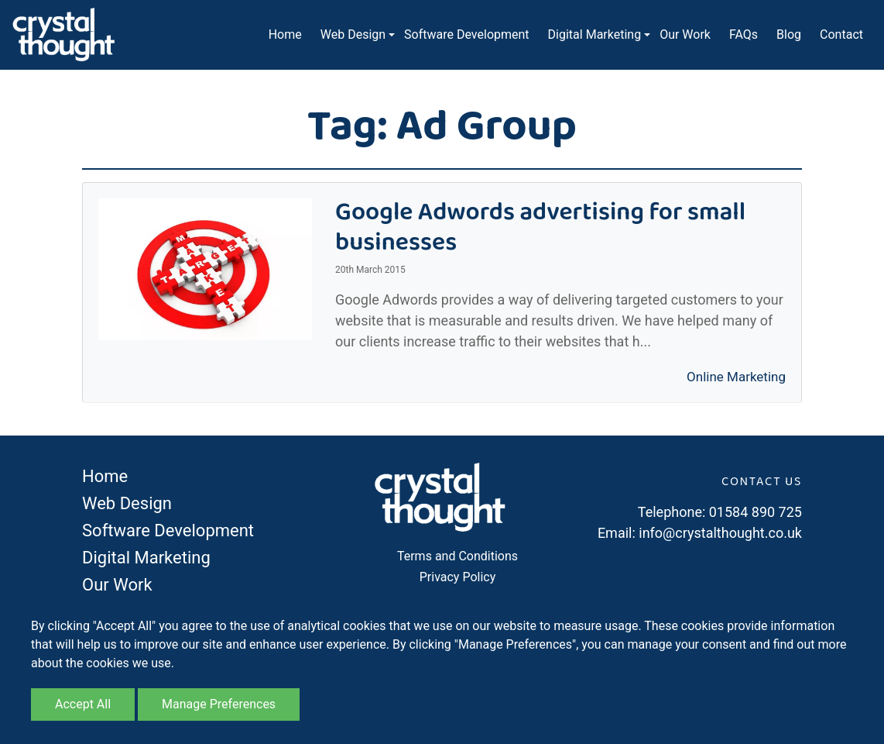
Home (285, 34)
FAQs (743, 34)
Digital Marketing (595, 34)
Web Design (352, 34)
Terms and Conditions (457, 556)
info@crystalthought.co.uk (720, 533)
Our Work (685, 34)
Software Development (466, 34)
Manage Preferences (219, 704)
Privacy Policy (458, 577)
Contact (841, 34)
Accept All (83, 704)
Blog (788, 34)
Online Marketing (736, 376)
